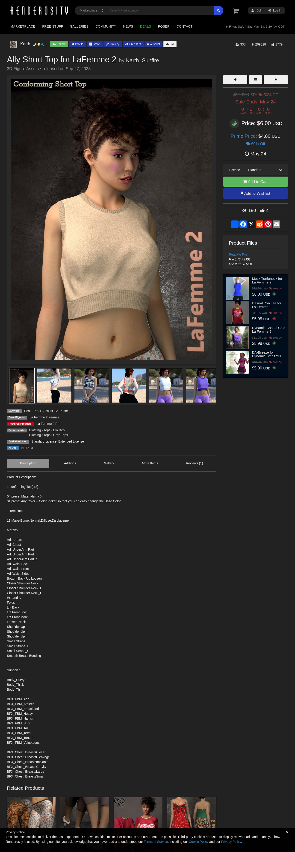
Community (106, 26)
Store (94, 44)
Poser (164, 26)
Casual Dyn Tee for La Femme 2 (266, 305)
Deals (145, 26)
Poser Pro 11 (33, 411)
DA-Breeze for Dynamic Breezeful (266, 354)
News (128, 26)
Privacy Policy (231, 841)
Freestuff (133, 44)
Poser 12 (51, 411)
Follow (59, 44)
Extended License (71, 441)
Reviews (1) (194, 463)
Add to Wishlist (255, 193)
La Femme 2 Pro (48, 424)
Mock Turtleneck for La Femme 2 (267, 280)
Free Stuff (52, 26)
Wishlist (153, 44)
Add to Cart (255, 182)
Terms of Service (156, 841)
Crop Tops (60, 435)
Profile (77, 44)
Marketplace (22, 26)
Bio (170, 44)
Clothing (35, 430)
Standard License (43, 441)
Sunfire (150, 60)
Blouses (59, 430)
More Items (150, 463)
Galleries (79, 26)
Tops (47, 430)
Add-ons (70, 463)
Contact (184, 26)
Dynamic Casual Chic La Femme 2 (268, 330)
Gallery (112, 44)
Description (28, 463)
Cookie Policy (198, 841)
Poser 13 (65, 411)
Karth (132, 60)
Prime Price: (244, 136)
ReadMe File (238, 254)
